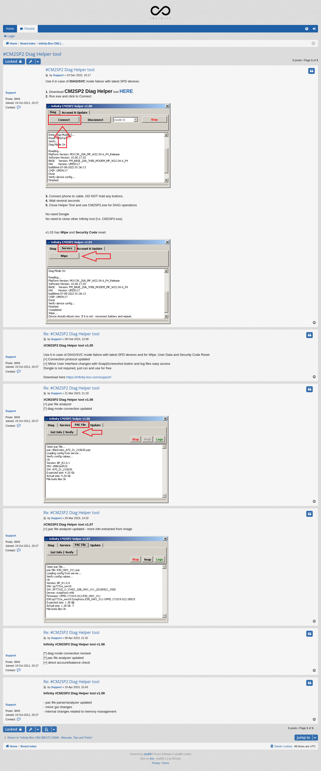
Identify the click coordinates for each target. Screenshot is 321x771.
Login (11, 36)
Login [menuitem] (315, 29)
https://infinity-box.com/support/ (88, 377)
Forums (29, 28)
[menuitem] (306, 28)
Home (10, 28)
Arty (152, 758)
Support (11, 92)
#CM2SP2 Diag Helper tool (32, 54)
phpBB (147, 754)
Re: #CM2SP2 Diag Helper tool (72, 333)
